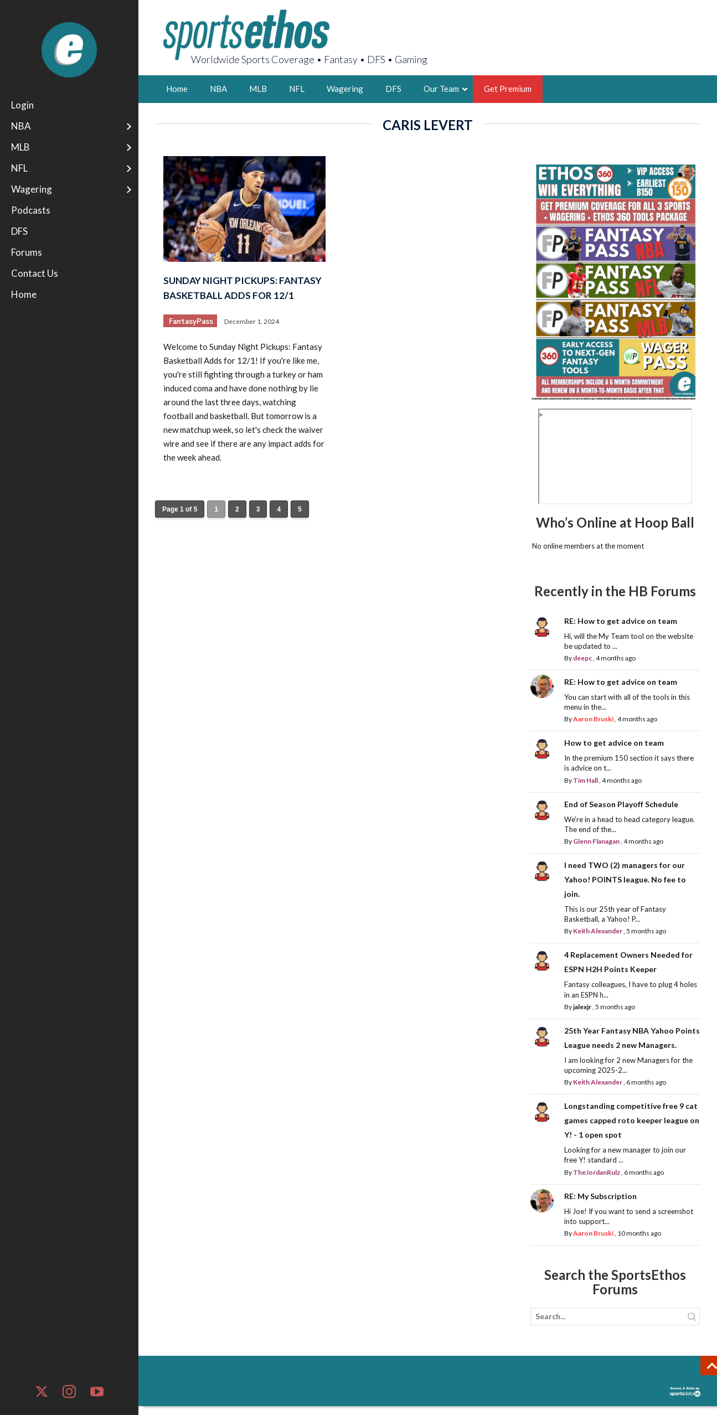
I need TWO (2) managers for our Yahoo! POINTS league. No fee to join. (625, 879)
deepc (582, 658)
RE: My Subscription (600, 1196)
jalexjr (582, 1007)
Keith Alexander (597, 931)
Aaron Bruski (593, 719)
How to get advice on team (614, 742)
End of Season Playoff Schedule (621, 804)
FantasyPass (191, 322)
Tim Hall (585, 780)
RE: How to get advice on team (620, 621)
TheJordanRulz (596, 1172)
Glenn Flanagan (596, 841)
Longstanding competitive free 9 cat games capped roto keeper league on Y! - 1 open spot (631, 1120)
